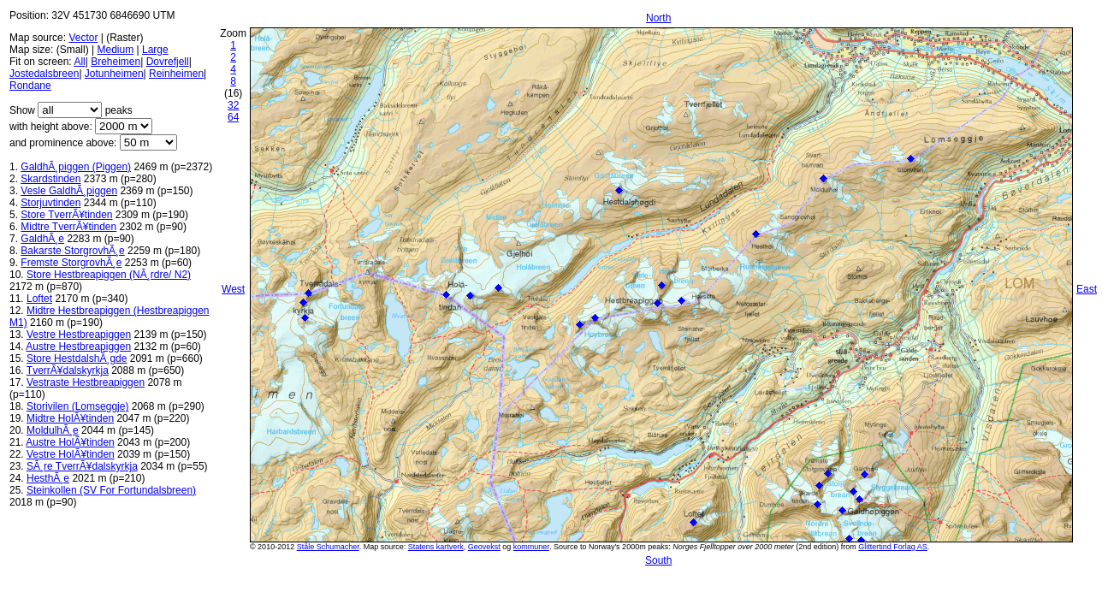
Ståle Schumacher (328, 546)
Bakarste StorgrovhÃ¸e (72, 251)
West (233, 289)
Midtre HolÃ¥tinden (70, 418)
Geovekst (484, 546)
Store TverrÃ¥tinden (66, 215)
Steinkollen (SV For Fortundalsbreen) (111, 490)
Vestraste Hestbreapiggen (86, 382)
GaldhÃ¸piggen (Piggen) (76, 167)
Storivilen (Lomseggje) (77, 406)
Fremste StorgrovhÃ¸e (71, 263)
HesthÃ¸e (48, 478)
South (658, 560)
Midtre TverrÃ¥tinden (68, 227)
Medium (115, 50)
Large (155, 50)
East (1086, 289)
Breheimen (115, 62)
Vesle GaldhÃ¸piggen (69, 191)
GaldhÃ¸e (42, 239)
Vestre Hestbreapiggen (79, 335)
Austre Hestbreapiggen (78, 346)
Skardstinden (50, 179)
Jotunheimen (114, 74)
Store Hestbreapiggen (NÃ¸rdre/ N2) (109, 275)
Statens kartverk (436, 546)
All (79, 62)
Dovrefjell (167, 62)
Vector (83, 38)
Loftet (39, 299)
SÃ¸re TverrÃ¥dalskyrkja (82, 466)
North (658, 18)
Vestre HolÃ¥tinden (71, 454)
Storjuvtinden (50, 203)
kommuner (531, 546)
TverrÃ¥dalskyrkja (68, 370)
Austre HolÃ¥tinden (70, 442)
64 (233, 117)
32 (233, 105)
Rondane (30, 86)
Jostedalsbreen (44, 74)
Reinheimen (176, 74)
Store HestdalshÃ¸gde (77, 358)
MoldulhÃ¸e (53, 430)
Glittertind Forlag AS (892, 546)
